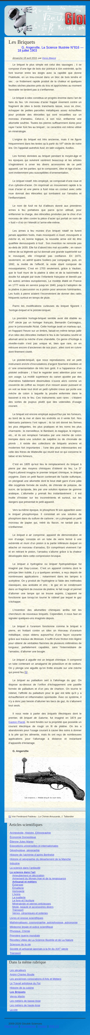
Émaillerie (18, 887)
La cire (14, 1009)
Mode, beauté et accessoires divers (33, 906)
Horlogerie (18, 891)
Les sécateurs (18, 970)
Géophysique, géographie (25, 850)
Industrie (15, 863)
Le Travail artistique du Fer (25, 983)
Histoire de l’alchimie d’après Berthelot (32, 854)
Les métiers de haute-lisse (25, 1005)
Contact (42, 1026)
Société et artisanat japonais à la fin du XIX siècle (39, 948)
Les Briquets (18, 991)
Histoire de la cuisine (22, 987)
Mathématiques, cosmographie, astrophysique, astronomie (44, 922)
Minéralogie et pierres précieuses (31, 903)
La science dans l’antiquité (25, 867)
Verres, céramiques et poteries (30, 913)
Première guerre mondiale (25, 935)
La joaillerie (19, 897)
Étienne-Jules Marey (22, 841)
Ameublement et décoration (28, 875)
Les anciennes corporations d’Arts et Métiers (35, 978)
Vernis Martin (17, 996)
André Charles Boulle (22, 974)
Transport (17, 909)
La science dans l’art (22, 872)
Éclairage (17, 884)
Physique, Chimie (20, 931)
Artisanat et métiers (24, 881)
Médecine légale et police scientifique (31, 926)
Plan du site (11, 1026)
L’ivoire (16, 894)
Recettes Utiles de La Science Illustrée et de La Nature (41, 939)
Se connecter (28, 1026)
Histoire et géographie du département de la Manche (40, 859)
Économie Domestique (23, 837)
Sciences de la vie (20, 944)
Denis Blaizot (49, 58)
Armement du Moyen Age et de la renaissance (39, 878)
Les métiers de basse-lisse (25, 1000)
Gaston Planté (16, 722)
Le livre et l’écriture (23, 900)
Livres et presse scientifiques (26, 917)
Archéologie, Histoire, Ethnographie (30, 832)
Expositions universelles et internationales (34, 845)
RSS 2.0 (54, 1026)
